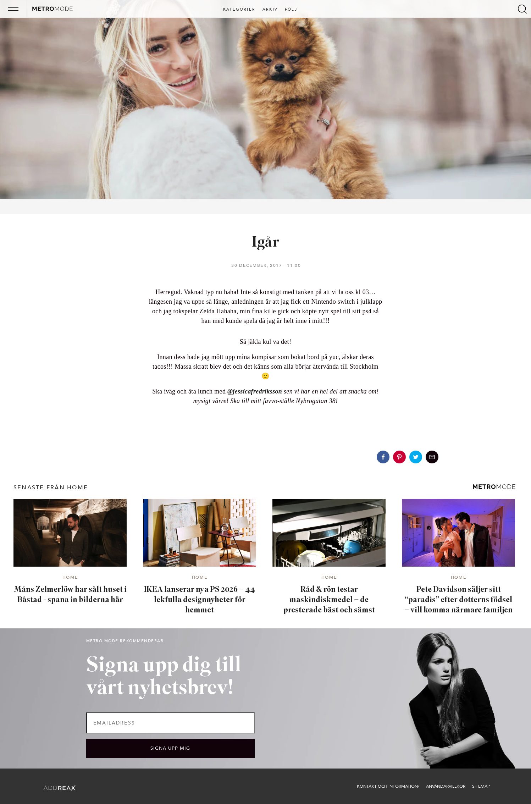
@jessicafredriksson (254, 391)
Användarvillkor (445, 786)
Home (70, 577)
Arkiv (270, 9)
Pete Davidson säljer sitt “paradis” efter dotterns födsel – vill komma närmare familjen (458, 600)
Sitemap (481, 786)
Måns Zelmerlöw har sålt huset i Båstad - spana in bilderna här (70, 595)
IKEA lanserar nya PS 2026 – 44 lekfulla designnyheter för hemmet (199, 600)
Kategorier (239, 9)
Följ (291, 9)
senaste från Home (50, 487)
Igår (265, 242)
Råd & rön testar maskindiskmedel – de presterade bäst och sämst (329, 600)
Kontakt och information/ (388, 786)
